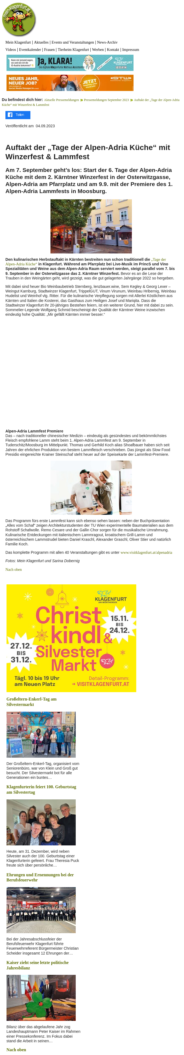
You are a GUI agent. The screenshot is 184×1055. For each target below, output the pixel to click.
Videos (10, 50)
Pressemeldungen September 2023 (106, 100)
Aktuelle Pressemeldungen (61, 100)
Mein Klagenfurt (18, 42)
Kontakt (113, 50)
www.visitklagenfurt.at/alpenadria (146, 553)
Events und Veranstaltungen (73, 42)
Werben (98, 50)
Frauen (49, 50)
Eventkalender (30, 50)
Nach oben (13, 570)
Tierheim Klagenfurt (73, 50)
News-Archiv (107, 42)
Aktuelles (41, 42)
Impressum (130, 50)
